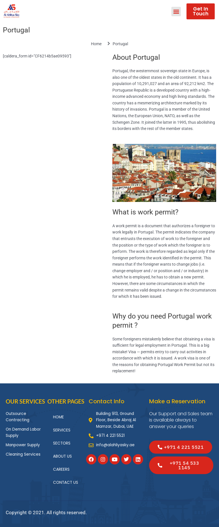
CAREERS (61, 469)
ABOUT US (62, 456)
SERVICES (61, 430)
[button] (176, 11)
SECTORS (61, 443)
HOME (58, 417)
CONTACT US (65, 482)
